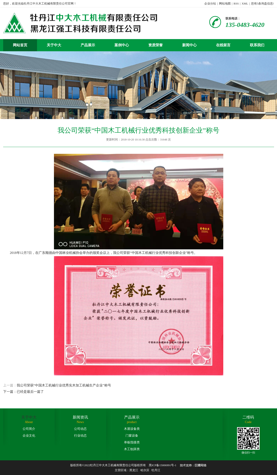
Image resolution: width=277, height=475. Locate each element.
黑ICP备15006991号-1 (162, 465)
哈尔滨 (144, 470)
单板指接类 (132, 442)
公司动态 (80, 429)
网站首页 (20, 45)
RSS (236, 3)
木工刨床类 (132, 449)
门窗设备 (132, 435)
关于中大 (54, 45)
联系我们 (257, 45)
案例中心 (121, 45)
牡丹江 (155, 470)
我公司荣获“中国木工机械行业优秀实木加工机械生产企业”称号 (138, 389)
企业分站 (210, 3)
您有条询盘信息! (262, 3)
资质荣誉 (155, 45)
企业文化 (29, 435)
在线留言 (223, 45)
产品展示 (88, 45)
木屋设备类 (132, 429)
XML (245, 3)
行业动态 (80, 435)
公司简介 (29, 429)
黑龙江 (133, 470)
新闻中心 (189, 45)
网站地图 (225, 3)
